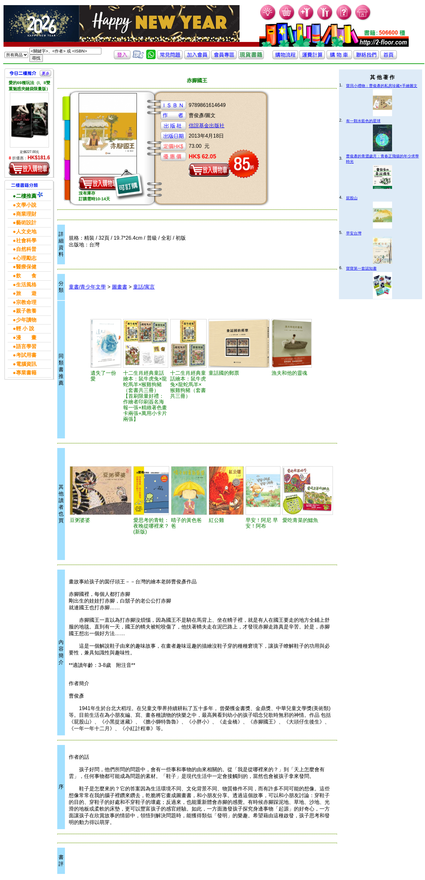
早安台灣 (353, 233)
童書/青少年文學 (87, 287)
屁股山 (352, 198)
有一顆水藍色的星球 (363, 121)
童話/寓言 (144, 287)
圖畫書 (119, 287)
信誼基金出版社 (206, 125)
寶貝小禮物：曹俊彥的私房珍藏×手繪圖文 (381, 86)
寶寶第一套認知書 (361, 268)
